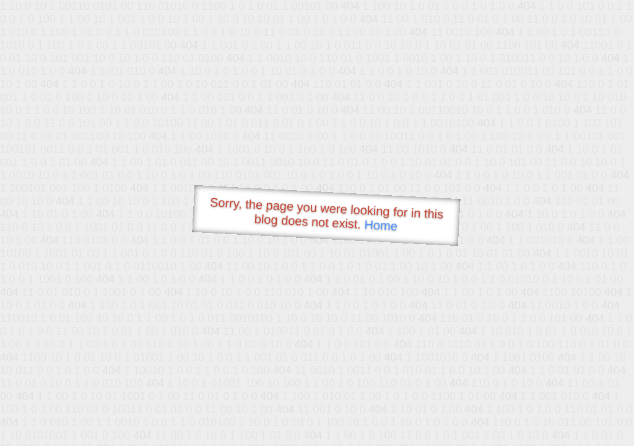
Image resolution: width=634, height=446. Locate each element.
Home (380, 225)
